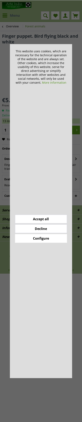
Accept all (41, 219)
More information (54, 82)
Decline (41, 228)
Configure (41, 238)
